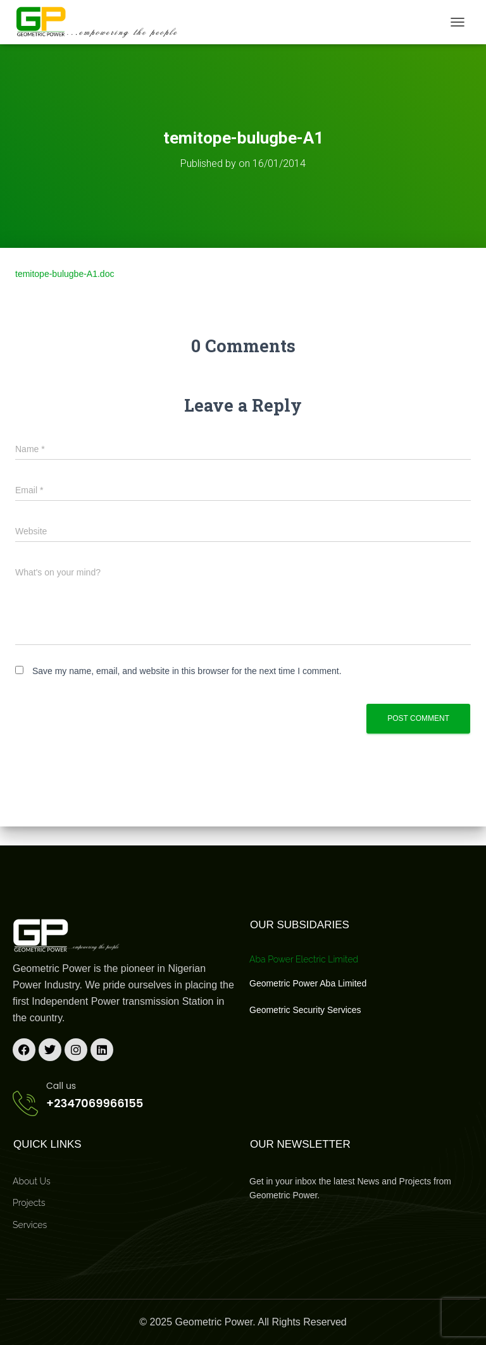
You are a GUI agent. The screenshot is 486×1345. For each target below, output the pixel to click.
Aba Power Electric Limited (303, 959)
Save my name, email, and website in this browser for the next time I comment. (187, 671)
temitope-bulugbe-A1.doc (64, 274)
